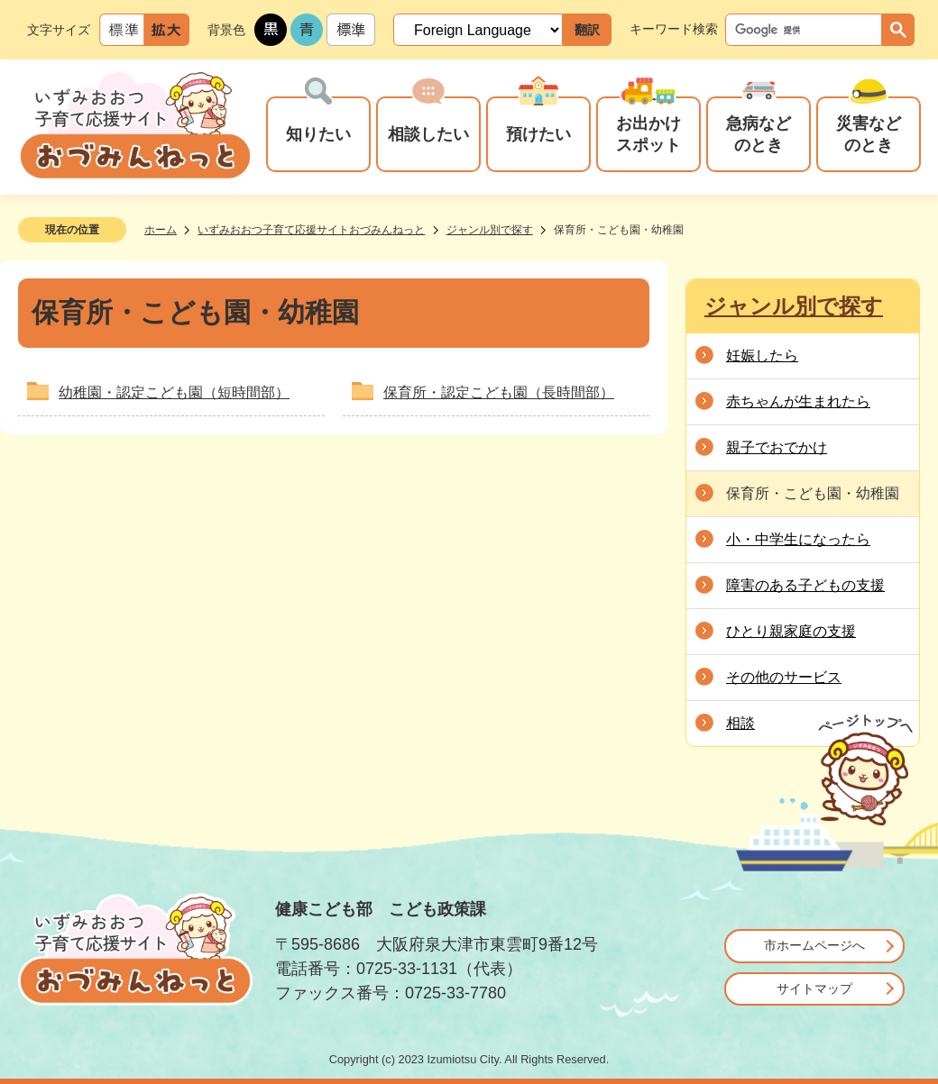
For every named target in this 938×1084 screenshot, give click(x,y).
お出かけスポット (648, 134)
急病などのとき (758, 134)
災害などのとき (868, 134)
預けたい (538, 133)
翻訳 (587, 30)
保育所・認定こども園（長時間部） (498, 392)
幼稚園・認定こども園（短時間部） (174, 392)
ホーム (160, 229)
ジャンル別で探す (489, 229)
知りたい (318, 133)
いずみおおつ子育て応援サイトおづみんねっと (311, 229)
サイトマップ (814, 988)
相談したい (428, 133)
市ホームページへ (814, 945)
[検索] (808, 29)
